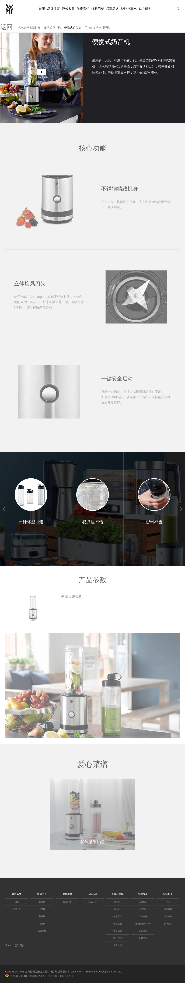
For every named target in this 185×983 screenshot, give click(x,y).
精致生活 (117, 945)
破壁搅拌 (117, 916)
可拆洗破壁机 (26, 22)
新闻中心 (143, 938)
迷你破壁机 (45, 22)
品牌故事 (53, 9)
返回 (8, 21)
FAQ (168, 902)
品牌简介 (143, 902)
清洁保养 (168, 909)
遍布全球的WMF (143, 923)
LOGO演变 (143, 916)
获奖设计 (143, 931)
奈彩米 (42, 902)
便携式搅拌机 (52, 27)
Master (117, 909)
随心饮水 (117, 938)
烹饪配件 (42, 931)
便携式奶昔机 (72, 27)
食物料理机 (103, 22)
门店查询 (168, 916)
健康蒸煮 (117, 923)
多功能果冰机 (122, 22)
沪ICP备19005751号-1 (60, 976)
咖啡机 (117, 902)
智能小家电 (129, 9)
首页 (42, 9)
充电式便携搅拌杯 (29, 27)
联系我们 (168, 923)
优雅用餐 (97, 9)
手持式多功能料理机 (97, 27)
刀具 (17, 902)
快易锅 (42, 909)
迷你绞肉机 (141, 22)
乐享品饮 (112, 9)
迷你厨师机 (86, 22)
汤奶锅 (42, 923)
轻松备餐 (68, 9)
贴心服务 (145, 9)
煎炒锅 (42, 916)
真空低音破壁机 (65, 22)
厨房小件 (17, 909)
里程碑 (143, 909)
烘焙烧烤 (117, 931)
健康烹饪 (83, 9)
